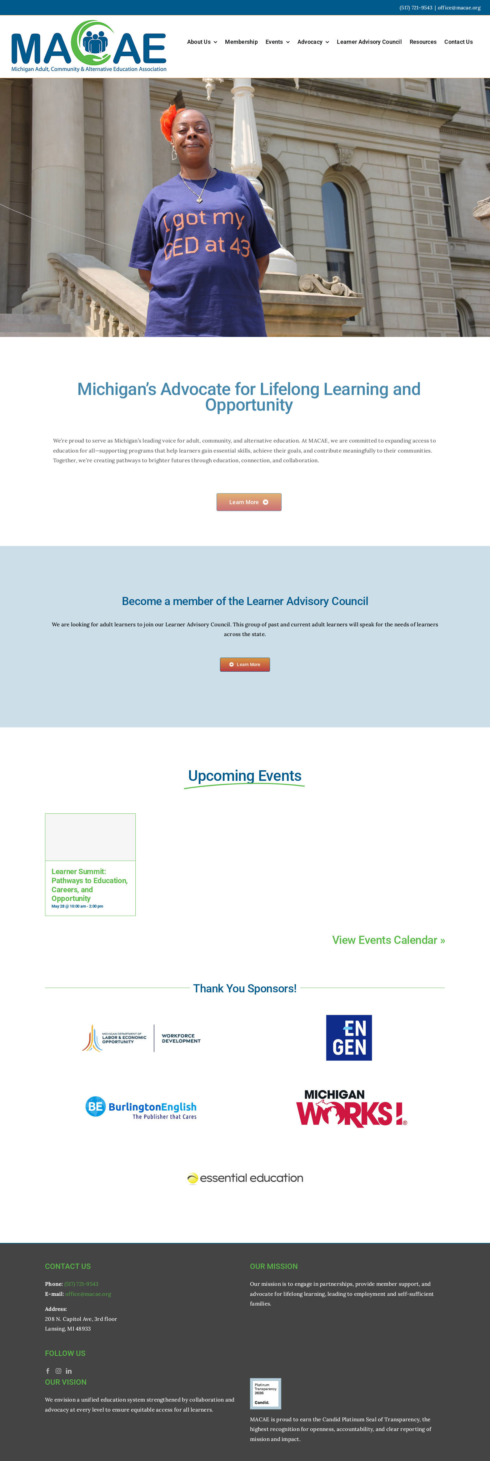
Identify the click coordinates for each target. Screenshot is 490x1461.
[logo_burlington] (140, 1077)
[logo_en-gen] (349, 1008)
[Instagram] (58, 1371)
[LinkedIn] (69, 1371)
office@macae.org (459, 7)
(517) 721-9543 (81, 1283)
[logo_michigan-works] (349, 1077)
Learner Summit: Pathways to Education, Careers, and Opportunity (90, 885)
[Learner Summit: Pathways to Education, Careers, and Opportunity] (90, 837)
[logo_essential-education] (245, 1146)
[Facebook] (48, 1371)
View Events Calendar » (388, 940)
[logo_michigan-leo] (140, 1008)
